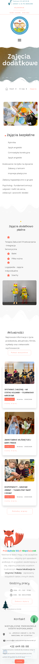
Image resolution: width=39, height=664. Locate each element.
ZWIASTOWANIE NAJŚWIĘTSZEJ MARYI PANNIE (17, 441)
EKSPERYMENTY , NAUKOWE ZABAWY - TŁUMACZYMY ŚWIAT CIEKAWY (17, 490)
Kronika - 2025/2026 (24, 399)
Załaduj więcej (19, 511)
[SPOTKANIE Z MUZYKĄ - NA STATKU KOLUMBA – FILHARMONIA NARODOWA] (19, 372)
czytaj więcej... (11, 403)
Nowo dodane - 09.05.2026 (19, 12)
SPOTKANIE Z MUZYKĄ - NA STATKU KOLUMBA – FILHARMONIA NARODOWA (19, 393)
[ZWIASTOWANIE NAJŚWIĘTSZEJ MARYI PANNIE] (19, 423)
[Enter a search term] (21, 609)
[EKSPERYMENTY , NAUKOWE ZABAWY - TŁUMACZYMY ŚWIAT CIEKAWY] (19, 470)
